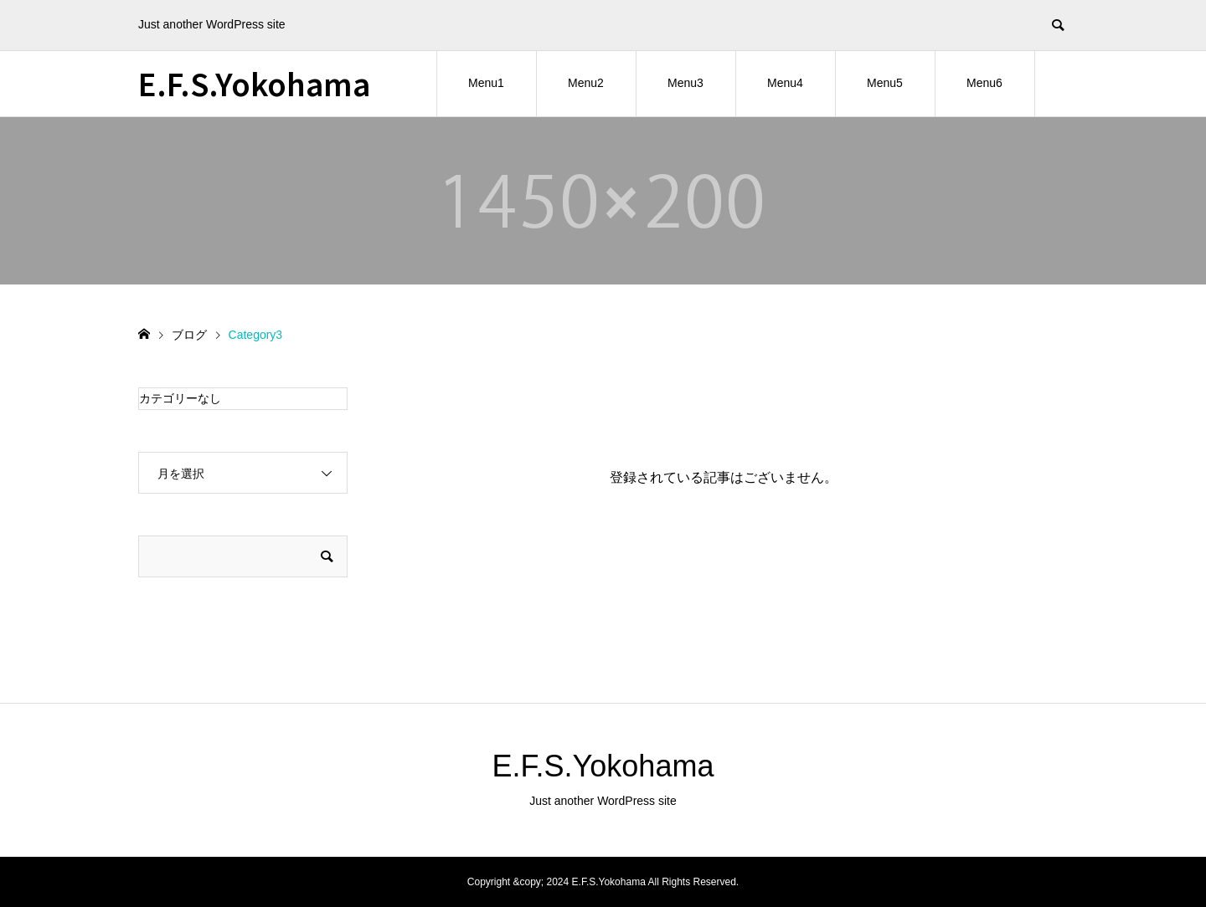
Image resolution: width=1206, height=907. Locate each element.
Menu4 (785, 83)
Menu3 (685, 83)
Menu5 (885, 83)
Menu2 (586, 83)
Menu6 (984, 83)
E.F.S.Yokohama (254, 83)
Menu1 (486, 83)
